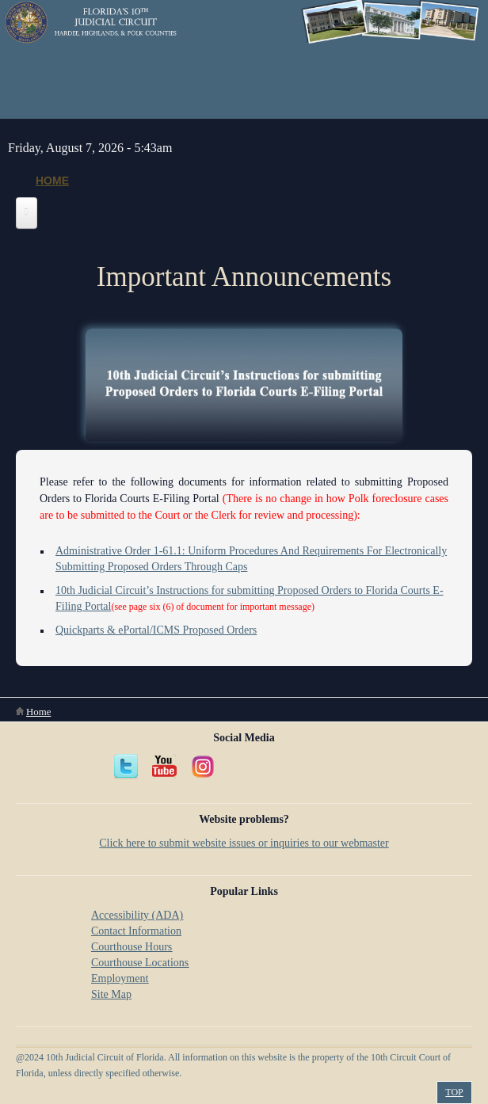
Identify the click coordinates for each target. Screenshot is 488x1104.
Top (454, 1092)
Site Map (111, 994)
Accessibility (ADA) (137, 915)
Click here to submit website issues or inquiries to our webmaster (244, 843)
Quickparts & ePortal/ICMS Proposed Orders (156, 630)
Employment (119, 978)
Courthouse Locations (140, 963)
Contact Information (136, 931)
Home (52, 180)
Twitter (126, 766)
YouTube (164, 766)
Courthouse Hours (131, 947)
